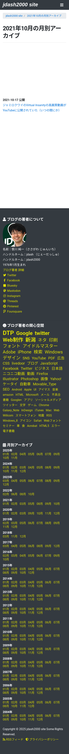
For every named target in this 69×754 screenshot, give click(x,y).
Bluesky (10, 285)
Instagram (11, 296)
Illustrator (11, 379)
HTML (20, 394)
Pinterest (11, 306)
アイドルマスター (40, 346)
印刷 (53, 340)
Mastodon (11, 291)
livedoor (18, 363)
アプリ (28, 400)
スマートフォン (25, 415)
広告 (61, 358)
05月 (31, 454)
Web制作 (13, 340)
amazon (8, 394)
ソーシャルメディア (48, 400)
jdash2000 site (20, 4)
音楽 (55, 389)
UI (35, 389)
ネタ (42, 340)
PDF (51, 358)
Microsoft (32, 394)
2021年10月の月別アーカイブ (44, 15)
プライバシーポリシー (42, 739)
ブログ (32, 363)
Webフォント (52, 420)
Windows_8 (10, 420)
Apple (27, 389)
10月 (6, 458)
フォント (11, 346)
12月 (23, 471)
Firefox (42, 373)
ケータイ (10, 384)
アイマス (44, 389)
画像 (44, 379)
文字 (23, 405)
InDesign (27, 410)
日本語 (57, 368)
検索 (38, 352)
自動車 (25, 384)
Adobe (9, 352)
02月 (14, 454)
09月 (57, 454)
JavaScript (49, 363)
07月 (48, 454)
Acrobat (32, 426)
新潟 (30, 340)
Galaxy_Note (11, 410)
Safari (38, 420)
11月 (14, 458)
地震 (41, 415)
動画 (30, 373)
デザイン (11, 358)
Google (24, 333)
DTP (8, 332)
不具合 (56, 394)
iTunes (39, 410)
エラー (55, 426)
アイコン (25, 420)
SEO (6, 389)
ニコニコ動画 (14, 373)
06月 (40, 454)
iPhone (24, 352)
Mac (49, 410)
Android (17, 389)
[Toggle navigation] (61, 5)
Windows (54, 352)
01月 (6, 454)
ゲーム (32, 405)
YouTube (39, 358)
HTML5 (44, 426)
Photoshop (29, 379)
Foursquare (12, 311)
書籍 (6, 400)
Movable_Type (44, 384)
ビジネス (42, 368)
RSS (49, 415)
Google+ (16, 400)
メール (45, 394)
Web (56, 410)
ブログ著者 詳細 (13, 270)
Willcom (8, 415)
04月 (23, 454)
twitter (42, 333)
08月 (48, 467)
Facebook (11, 280)
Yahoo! (55, 379)
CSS (6, 363)
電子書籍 (9, 431)
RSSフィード (13, 739)
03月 (23, 467)
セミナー (9, 426)
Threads (10, 301)
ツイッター (10, 405)
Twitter (9, 275)
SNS (26, 358)
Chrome (44, 405)
